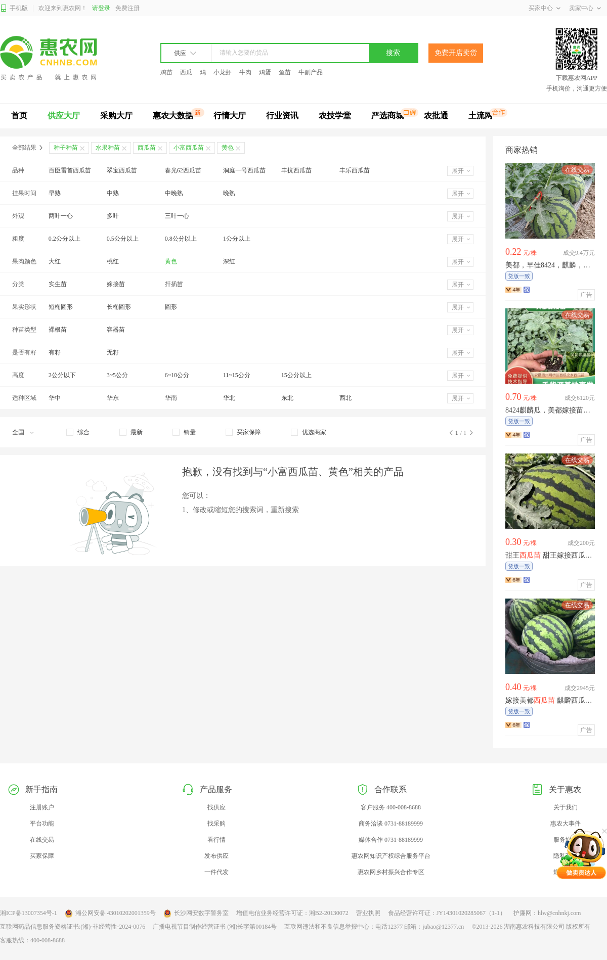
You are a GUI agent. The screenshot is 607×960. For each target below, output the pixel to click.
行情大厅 (229, 115)
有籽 (55, 352)
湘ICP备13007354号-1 (28, 913)
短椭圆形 (61, 306)
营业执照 (368, 913)
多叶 (113, 215)
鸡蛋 (265, 72)
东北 (287, 397)
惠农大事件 (565, 823)
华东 (113, 397)
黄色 (171, 261)
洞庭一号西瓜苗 (244, 170)
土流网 (480, 115)
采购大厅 (116, 115)
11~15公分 (236, 375)
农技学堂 (335, 115)
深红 (229, 261)
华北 (229, 397)
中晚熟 (174, 193)
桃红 (113, 261)
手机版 (14, 8)
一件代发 (216, 872)
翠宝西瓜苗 (122, 170)
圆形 (171, 306)
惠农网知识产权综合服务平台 (391, 855)
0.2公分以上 (64, 238)
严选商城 (387, 115)
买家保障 (42, 855)
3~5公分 (117, 375)
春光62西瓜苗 (183, 170)
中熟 (113, 193)
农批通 (436, 115)
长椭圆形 (119, 306)
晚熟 (229, 193)
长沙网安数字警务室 (196, 913)
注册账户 (42, 807)
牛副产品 (310, 72)
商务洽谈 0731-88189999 (391, 823)
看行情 (216, 839)
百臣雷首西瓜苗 (70, 170)
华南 (171, 397)
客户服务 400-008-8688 (391, 807)
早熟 (55, 193)
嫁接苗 (116, 284)
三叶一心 (177, 215)
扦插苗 (174, 284)
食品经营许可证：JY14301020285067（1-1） (447, 913)
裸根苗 (58, 329)
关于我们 (565, 807)
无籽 (113, 352)
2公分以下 (62, 375)
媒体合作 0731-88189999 (391, 839)
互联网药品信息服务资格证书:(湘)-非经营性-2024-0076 (72, 926)
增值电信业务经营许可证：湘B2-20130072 (292, 913)
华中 (55, 397)
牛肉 (245, 72)
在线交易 (42, 839)
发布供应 (216, 855)
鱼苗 (285, 72)
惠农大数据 (173, 115)
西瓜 (186, 72)
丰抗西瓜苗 (296, 170)
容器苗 (116, 329)
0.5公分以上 (123, 238)
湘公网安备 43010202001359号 (110, 913)
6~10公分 (177, 375)
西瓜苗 (147, 147)
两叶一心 (61, 215)
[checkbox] (78, 432)
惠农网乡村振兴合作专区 (391, 872)
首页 (19, 115)
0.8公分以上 (181, 238)
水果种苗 (108, 147)
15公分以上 (296, 375)
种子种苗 (66, 147)
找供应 (216, 807)
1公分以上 (236, 238)
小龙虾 (222, 72)
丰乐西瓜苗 (354, 170)
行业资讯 (282, 115)
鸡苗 (166, 72)
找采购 (216, 823)
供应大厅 (64, 115)
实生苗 (58, 284)
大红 (55, 261)
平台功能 (42, 823)
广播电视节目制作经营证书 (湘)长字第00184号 (215, 926)
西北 (345, 397)
